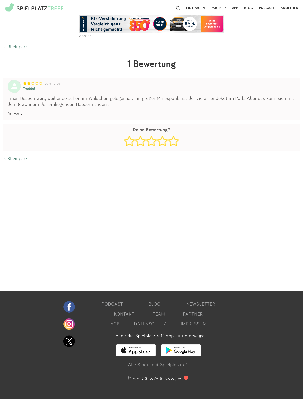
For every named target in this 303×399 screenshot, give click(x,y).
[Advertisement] (122, 225)
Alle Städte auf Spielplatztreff (158, 364)
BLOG (248, 8)
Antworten (16, 113)
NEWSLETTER (200, 304)
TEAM (159, 314)
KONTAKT (124, 314)
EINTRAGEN (195, 8)
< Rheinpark (16, 46)
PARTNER (218, 8)
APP (235, 8)
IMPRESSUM (194, 324)
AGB (115, 324)
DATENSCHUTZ (150, 324)
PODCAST (267, 8)
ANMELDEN (289, 8)
